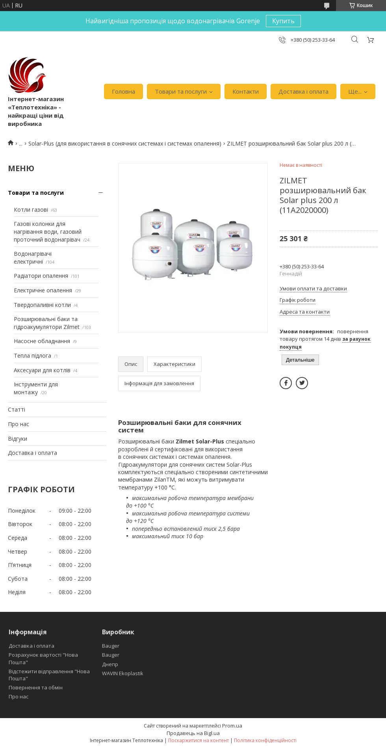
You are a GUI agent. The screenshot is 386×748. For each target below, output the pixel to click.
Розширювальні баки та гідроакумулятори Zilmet (47, 323)
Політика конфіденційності (265, 740)
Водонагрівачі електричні (33, 257)
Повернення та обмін (36, 687)
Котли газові (31, 209)
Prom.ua (232, 725)
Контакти (245, 91)
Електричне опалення (43, 290)
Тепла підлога (32, 355)
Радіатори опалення (41, 275)
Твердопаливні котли (42, 304)
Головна (123, 91)
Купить (283, 21)
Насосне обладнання (42, 341)
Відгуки (17, 438)
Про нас (18, 424)
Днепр (110, 664)
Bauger (110, 645)
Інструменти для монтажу (36, 388)
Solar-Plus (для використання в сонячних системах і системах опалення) (124, 143)
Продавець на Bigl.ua (193, 733)
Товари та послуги (181, 91)
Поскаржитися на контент (198, 740)
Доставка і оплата (303, 91)
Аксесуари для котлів (42, 370)
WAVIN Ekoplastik (122, 673)
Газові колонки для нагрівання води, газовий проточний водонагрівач (48, 231)
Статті (16, 409)
